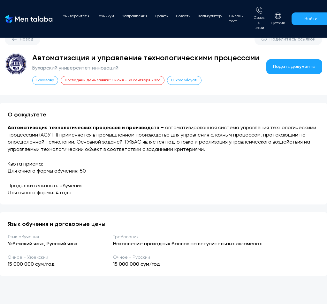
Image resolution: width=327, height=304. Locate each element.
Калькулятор (210, 16)
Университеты (76, 16)
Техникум (105, 16)
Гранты (161, 16)
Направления (135, 16)
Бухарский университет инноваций (75, 68)
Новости (183, 16)
